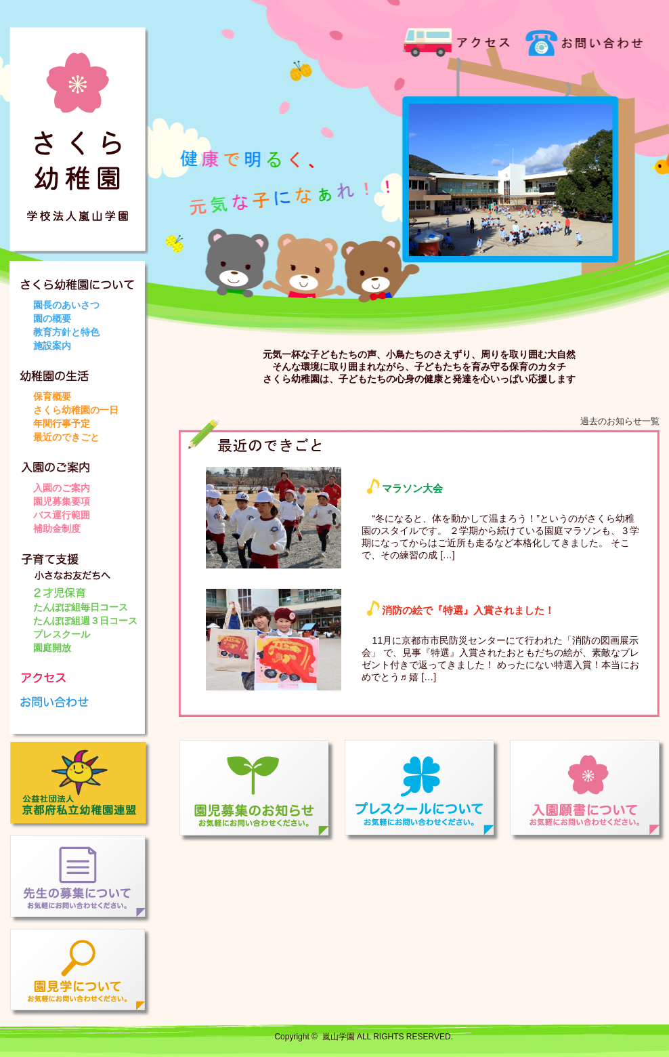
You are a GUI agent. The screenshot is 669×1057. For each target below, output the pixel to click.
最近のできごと (66, 437)
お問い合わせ (578, 40)
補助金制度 (57, 528)
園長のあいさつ (66, 304)
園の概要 (52, 318)
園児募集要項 (61, 501)
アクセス (456, 40)
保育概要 (52, 396)
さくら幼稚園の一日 (75, 410)
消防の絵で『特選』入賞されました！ (468, 610)
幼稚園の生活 (83, 371)
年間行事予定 (61, 423)
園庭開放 (52, 647)
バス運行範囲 (61, 515)
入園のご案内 (83, 462)
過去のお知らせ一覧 (620, 421)
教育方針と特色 (66, 332)
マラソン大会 (412, 488)
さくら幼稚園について (83, 279)
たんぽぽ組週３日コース (85, 620)
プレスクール (61, 634)
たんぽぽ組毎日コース (80, 607)
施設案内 (52, 345)
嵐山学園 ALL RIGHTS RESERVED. (387, 1036)
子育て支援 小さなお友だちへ (83, 567)
